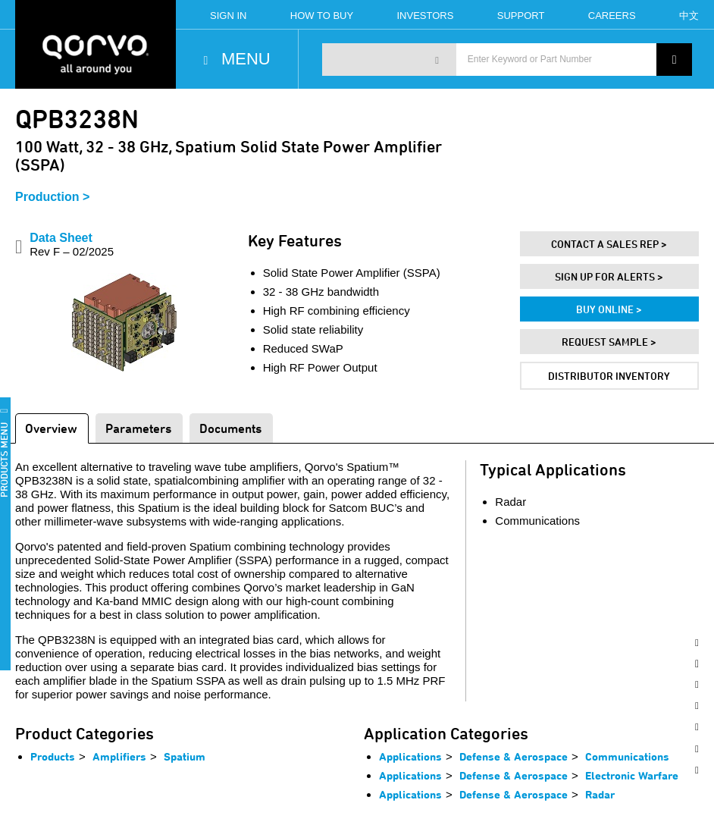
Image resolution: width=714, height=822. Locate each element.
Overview (51, 428)
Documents (230, 428)
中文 (689, 15)
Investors (425, 15)
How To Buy (321, 15)
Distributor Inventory (609, 375)
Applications (410, 756)
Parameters (138, 428)
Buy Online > (609, 309)
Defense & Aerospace (513, 756)
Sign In (228, 15)
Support (521, 15)
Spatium (184, 756)
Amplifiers (119, 756)
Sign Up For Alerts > (609, 276)
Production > (52, 196)
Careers (612, 15)
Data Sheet (72, 244)
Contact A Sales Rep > (609, 243)
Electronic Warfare (631, 775)
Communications (627, 756)
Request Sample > (609, 341)
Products (52, 756)
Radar (600, 794)
